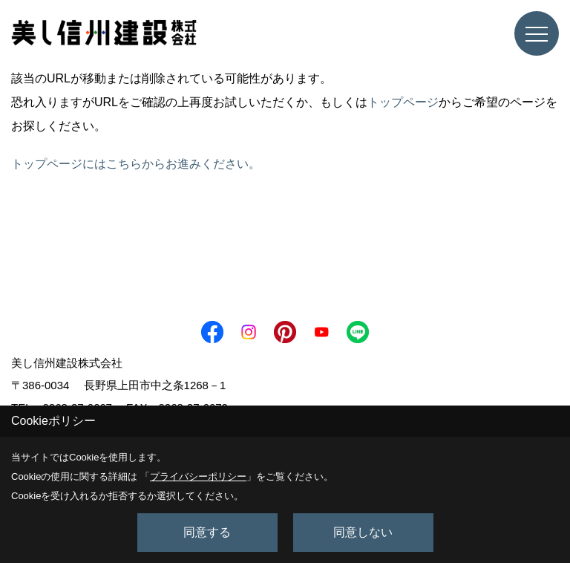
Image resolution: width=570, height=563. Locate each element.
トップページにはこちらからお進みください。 (136, 163)
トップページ (403, 102)
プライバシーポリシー (198, 476)
